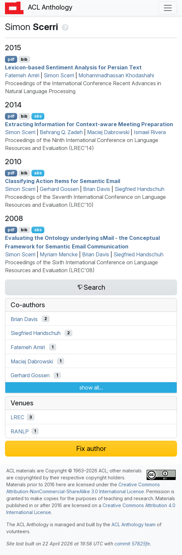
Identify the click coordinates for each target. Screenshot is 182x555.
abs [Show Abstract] (38, 116)
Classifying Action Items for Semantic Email (62, 181)
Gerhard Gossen (59, 189)
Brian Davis (96, 189)
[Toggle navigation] (168, 8)
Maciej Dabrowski (108, 132)
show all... (91, 387)
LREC (17, 417)
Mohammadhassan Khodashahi (116, 75)
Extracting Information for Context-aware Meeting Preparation (89, 124)
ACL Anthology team (134, 524)
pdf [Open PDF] (11, 59)
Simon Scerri (59, 75)
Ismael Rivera (150, 132)
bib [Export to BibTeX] (24, 59)
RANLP (20, 431)
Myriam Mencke (59, 254)
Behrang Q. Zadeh (61, 132)
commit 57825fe (132, 543)
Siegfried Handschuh (139, 189)
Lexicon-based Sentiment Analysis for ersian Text (73, 67)
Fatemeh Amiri (22, 75)
